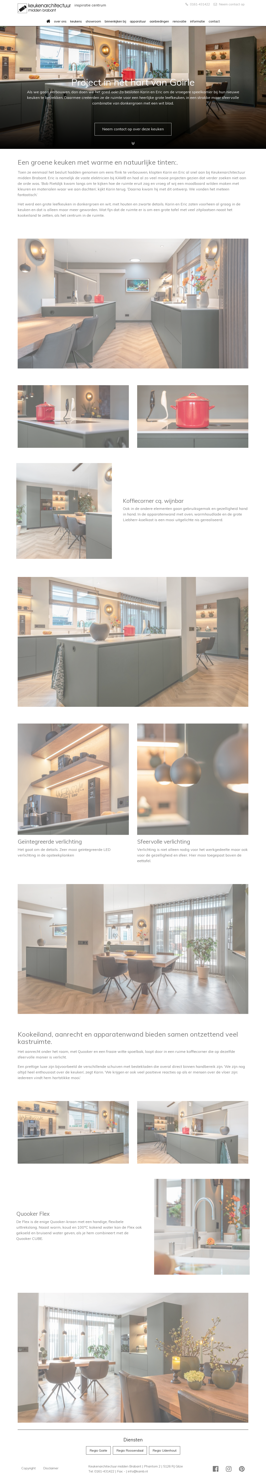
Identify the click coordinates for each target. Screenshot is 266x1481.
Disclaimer (50, 1468)
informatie (197, 21)
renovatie (179, 21)
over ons (60, 21)
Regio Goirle (98, 1450)
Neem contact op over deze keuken (133, 129)
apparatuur (138, 21)
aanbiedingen (159, 21)
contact (214, 21)
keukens (76, 21)
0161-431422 (198, 4)
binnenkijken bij (115, 21)
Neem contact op (229, 4)
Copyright (28, 1468)
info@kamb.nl (138, 1471)
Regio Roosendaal (129, 1450)
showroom (93, 21)
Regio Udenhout (165, 1450)
